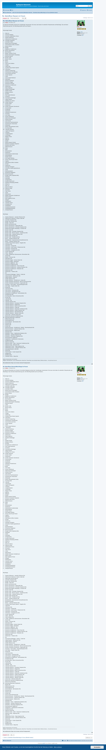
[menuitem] (11, 10)
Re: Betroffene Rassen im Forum (13, 16)
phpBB (43, 743)
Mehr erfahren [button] (58, 747)
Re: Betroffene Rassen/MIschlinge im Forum (15, 366)
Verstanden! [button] (97, 747)
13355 (81, 377)
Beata (78, 26)
